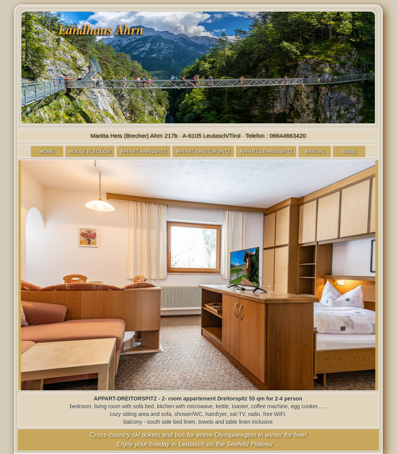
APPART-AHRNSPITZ (143, 151)
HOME (47, 151)
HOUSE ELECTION (89, 151)
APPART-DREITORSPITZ (203, 151)
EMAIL (349, 151)
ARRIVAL (315, 151)
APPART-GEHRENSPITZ (266, 151)
